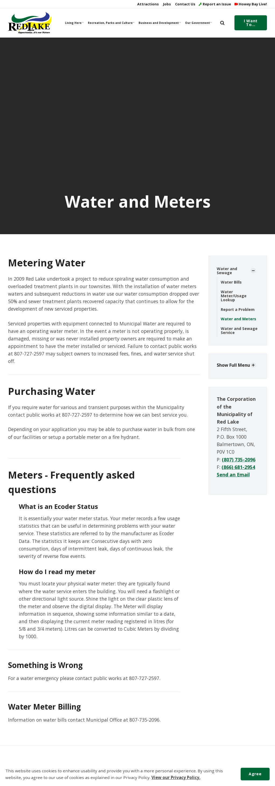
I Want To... (250, 22)
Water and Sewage (227, 270)
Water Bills (231, 282)
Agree (255, 773)
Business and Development (159, 23)
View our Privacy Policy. (175, 777)
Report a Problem (238, 309)
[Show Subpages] (253, 270)
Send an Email (233, 474)
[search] (222, 23)
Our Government (198, 23)
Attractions (147, 4)
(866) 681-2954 (238, 467)
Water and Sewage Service (239, 330)
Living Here (74, 23)
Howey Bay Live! (250, 4)
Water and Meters (238, 318)
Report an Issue (215, 4)
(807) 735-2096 (238, 459)
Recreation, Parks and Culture (111, 23)
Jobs (166, 4)
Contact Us (184, 4)
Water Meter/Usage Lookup (234, 296)
